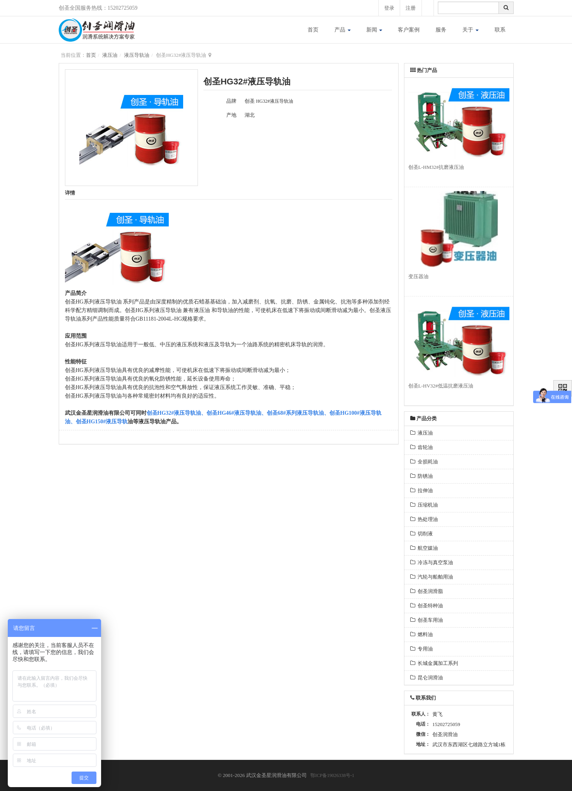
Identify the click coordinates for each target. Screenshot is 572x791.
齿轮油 (421, 447)
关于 (470, 30)
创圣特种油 (426, 606)
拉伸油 (421, 490)
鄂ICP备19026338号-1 (332, 775)
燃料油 (421, 634)
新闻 (374, 30)
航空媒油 (424, 548)
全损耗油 (424, 462)
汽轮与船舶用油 (431, 577)
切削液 (421, 534)
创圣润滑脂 (426, 591)
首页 (313, 30)
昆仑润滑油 (426, 678)
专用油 (421, 649)
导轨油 (173, 310)
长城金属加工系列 (434, 663)
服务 (441, 30)
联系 (500, 30)
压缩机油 (424, 505)
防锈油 (421, 476)
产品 (342, 30)
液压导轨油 (136, 55)
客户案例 (409, 30)
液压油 (109, 55)
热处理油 (424, 519)
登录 (388, 8)
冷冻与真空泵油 (431, 562)
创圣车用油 (426, 620)
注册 (411, 8)
